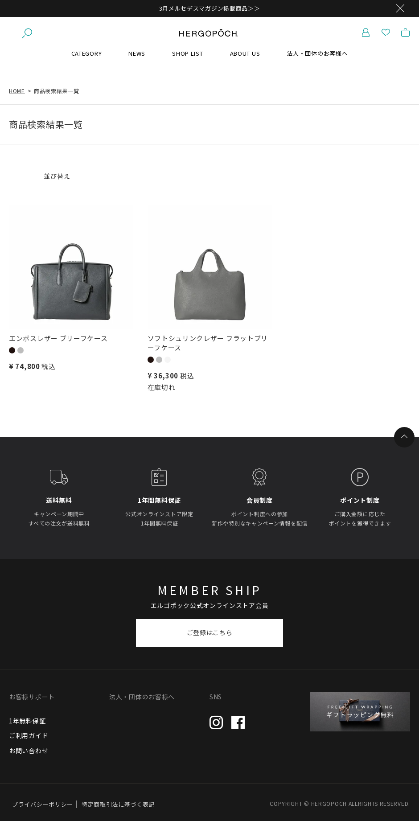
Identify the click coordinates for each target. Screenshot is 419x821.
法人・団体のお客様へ (317, 53)
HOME (17, 90)
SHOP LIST (187, 53)
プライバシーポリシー (42, 804)
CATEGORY (86, 53)
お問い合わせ (28, 750)
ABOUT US (245, 53)
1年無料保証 (27, 720)
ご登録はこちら (210, 632)
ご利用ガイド (28, 735)
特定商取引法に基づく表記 (118, 804)
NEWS (136, 53)
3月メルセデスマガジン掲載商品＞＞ (209, 8)
